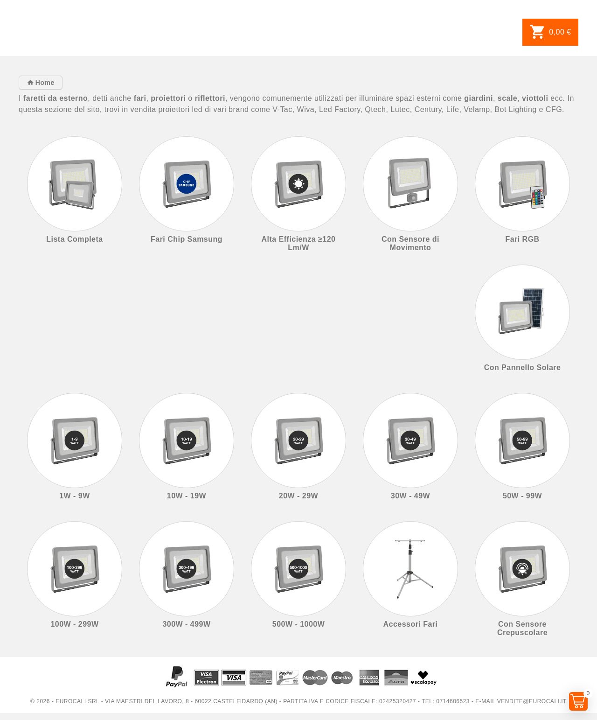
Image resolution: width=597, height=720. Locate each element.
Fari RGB (522, 239)
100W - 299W (74, 624)
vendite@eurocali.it (532, 701)
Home (43, 82)
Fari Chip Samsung (186, 239)
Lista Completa (74, 239)
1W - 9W (74, 496)
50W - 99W (522, 496)
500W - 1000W (298, 624)
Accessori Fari (410, 624)
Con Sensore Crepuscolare (522, 628)
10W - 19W (186, 496)
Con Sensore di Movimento (410, 243)
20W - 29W (298, 496)
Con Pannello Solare (522, 367)
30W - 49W (410, 496)
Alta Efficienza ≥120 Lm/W (299, 243)
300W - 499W (186, 624)
